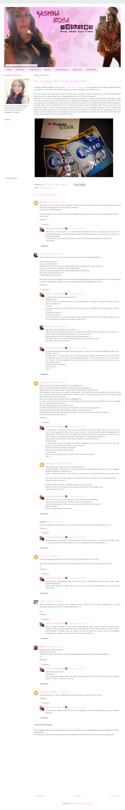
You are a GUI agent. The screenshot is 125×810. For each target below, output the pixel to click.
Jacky (42, 601)
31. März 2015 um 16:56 (76, 348)
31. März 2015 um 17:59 (76, 623)
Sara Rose (43, 382)
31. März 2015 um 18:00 (76, 669)
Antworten (43, 220)
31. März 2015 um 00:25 (53, 601)
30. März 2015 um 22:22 (55, 522)
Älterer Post (115, 796)
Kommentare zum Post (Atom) (81, 803)
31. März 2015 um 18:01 (76, 707)
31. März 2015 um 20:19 (76, 496)
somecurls (44, 202)
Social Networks (62, 70)
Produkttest (43, 188)
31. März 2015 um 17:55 (76, 537)
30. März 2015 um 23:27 (51, 556)
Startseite (77, 796)
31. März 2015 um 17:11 (65, 692)
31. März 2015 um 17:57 (76, 578)
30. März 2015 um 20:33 (60, 326)
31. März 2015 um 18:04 (62, 464)
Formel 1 (47, 70)
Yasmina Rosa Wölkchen (55, 228)
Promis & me (34, 70)
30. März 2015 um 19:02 (57, 202)
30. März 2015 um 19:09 (54, 254)
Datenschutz (91, 70)
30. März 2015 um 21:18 (56, 382)
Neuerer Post (40, 796)
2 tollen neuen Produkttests (75, 87)
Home (9, 70)
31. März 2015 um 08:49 (54, 647)
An (41, 556)
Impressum (77, 70)
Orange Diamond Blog (48, 692)
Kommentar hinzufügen (43, 725)
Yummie (51, 188)
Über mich (20, 70)
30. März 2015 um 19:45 (76, 228)
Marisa (42, 647)
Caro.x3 (42, 254)
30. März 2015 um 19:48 (76, 294)
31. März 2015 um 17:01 (76, 427)
